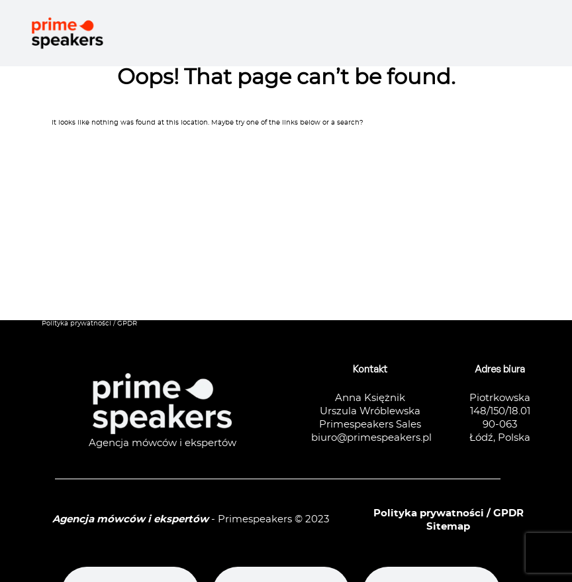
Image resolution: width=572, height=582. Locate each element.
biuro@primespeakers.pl (371, 438)
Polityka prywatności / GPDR (89, 323)
